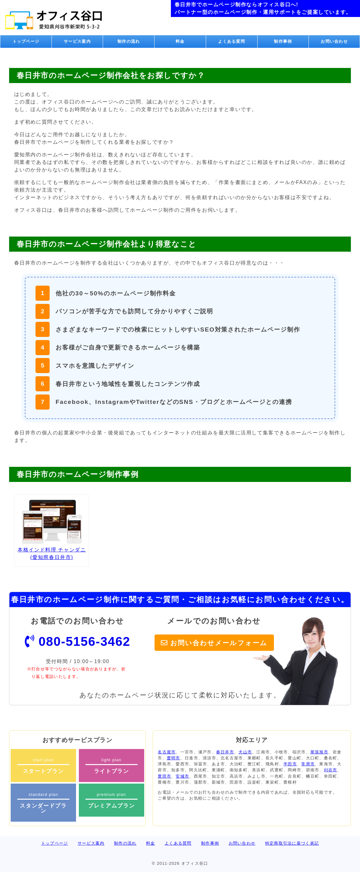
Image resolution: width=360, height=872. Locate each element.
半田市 (290, 764)
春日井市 (225, 752)
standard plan (43, 803)
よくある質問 (231, 41)
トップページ (26, 41)
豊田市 (164, 776)
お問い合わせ (334, 41)
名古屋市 (167, 752)
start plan (43, 765)
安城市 (182, 776)
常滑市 (308, 764)
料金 (180, 41)
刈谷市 (330, 770)
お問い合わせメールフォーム (218, 642)
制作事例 (283, 41)
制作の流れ (128, 41)
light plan (111, 765)
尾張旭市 (319, 752)
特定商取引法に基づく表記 (292, 843)
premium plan (111, 800)
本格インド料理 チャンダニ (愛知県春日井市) (52, 530)
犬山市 (245, 752)
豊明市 (173, 758)
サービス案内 (77, 41)
